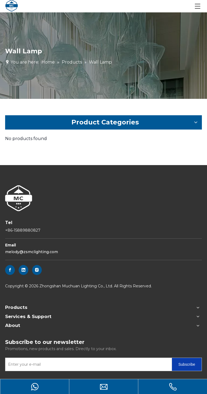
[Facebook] (10, 270)
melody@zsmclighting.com (31, 251)
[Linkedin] (23, 270)
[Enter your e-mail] (87, 364)
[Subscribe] (187, 364)
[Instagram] (37, 270)
